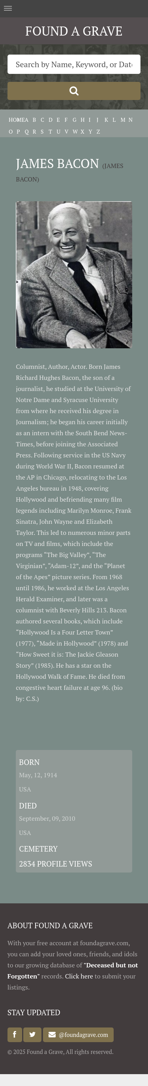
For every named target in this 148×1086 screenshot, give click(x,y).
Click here (79, 976)
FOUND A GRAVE (73, 31)
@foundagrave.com (82, 1035)
